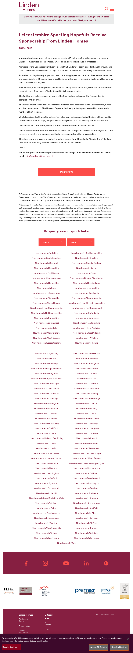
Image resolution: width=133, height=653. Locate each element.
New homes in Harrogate (87, 429)
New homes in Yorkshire (86, 343)
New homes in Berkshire (46, 253)
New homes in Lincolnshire (86, 293)
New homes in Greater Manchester (86, 278)
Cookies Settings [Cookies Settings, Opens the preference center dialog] (9, 647)
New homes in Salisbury (46, 503)
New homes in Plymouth (46, 484)
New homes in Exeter (86, 414)
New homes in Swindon (86, 518)
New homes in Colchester (46, 394)
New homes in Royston (86, 498)
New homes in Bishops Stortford (46, 369)
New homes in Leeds (46, 444)
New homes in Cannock (86, 384)
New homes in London (46, 449)
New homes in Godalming (46, 424)
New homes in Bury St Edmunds (46, 379)
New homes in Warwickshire (46, 333)
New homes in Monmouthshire (86, 298)
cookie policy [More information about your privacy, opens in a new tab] (42, 641)
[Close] (128, 639)
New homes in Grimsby (86, 424)
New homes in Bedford (87, 359)
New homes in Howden (86, 434)
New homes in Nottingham (46, 474)
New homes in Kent (46, 288)
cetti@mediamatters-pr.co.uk (39, 156)
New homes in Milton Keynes (87, 459)
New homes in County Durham (86, 263)
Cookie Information (23, 631)
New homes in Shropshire (46, 318)
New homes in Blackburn (86, 369)
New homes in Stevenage (46, 518)
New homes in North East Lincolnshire (86, 303)
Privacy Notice (24, 626)
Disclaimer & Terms (24, 620)
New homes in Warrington (46, 538)
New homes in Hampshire (46, 283)
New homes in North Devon (46, 303)
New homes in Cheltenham (46, 389)
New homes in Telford (86, 523)
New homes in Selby (46, 508)
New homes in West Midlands (87, 333)
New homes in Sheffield (86, 508)
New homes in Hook (46, 434)
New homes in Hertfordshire (86, 283)
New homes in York (66, 543)
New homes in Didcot (86, 404)
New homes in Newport (46, 468)
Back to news (66, 172)
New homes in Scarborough (86, 503)
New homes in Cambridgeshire (46, 258)
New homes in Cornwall (46, 263)
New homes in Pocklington (86, 484)
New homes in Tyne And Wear (86, 328)
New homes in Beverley (46, 364)
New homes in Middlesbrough (86, 454)
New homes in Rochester (87, 494)
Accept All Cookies (98, 647)
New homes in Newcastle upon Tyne (86, 464)
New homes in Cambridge (46, 384)
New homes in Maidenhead (86, 449)
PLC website (48, 624)
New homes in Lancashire (87, 288)
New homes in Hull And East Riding (46, 439)
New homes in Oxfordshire (86, 313)
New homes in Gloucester (86, 419)
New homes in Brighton (46, 374)
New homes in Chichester (86, 389)
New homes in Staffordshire (86, 323)
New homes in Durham (46, 414)
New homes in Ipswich (86, 439)
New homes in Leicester (86, 444)
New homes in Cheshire (86, 258)
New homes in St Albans (86, 513)
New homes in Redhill (46, 494)
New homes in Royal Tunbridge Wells (46, 498)
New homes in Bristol (86, 374)
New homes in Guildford (46, 429)
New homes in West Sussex (46, 338)
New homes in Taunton (46, 523)
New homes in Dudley (86, 409)
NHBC (47, 630)
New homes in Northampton (86, 468)
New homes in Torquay (87, 528)
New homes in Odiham (86, 474)
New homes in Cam (86, 379)
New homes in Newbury (46, 464)
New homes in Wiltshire (86, 338)
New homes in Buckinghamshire (86, 253)
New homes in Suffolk (46, 328)
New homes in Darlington (46, 404)
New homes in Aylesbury (46, 354)
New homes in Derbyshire (46, 268)
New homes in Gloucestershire (46, 278)
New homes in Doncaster (46, 409)
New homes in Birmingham (86, 364)
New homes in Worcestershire (46, 343)
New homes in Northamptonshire (46, 308)
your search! (89, 21)
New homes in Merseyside (46, 298)
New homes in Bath (46, 359)
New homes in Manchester (46, 454)
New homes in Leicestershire (46, 293)
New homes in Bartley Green (86, 354)
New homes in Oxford (46, 478)
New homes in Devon (86, 268)
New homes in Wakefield (86, 533)
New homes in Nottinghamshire (46, 313)
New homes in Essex (86, 273)
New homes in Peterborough (86, 478)
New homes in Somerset (86, 318)
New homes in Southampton (46, 513)
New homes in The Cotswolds (46, 528)
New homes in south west (46, 323)
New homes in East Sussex (46, 273)
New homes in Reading (86, 488)
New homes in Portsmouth (46, 488)
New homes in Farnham (46, 419)
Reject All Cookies (119, 647)
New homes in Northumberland (87, 308)
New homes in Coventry (86, 394)
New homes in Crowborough (86, 399)
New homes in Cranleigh (46, 399)
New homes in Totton (46, 533)
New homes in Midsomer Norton (46, 459)
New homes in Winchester (86, 538)
